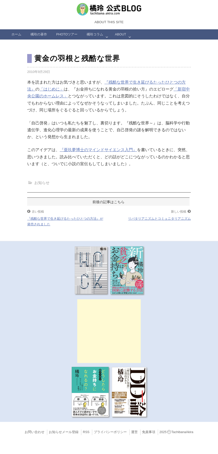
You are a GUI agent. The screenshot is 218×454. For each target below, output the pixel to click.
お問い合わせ (34, 432)
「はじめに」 (51, 89)
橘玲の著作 (38, 34)
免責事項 (148, 432)
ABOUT (120, 34)
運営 (134, 432)
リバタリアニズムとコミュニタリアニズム (159, 218)
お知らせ (42, 182)
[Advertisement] (109, 331)
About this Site (109, 22)
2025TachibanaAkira (176, 432)
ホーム (16, 34)
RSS (86, 432)
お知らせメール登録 (64, 432)
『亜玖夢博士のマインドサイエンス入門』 (98, 150)
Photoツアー (66, 34)
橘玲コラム (95, 34)
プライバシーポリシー (110, 432)
